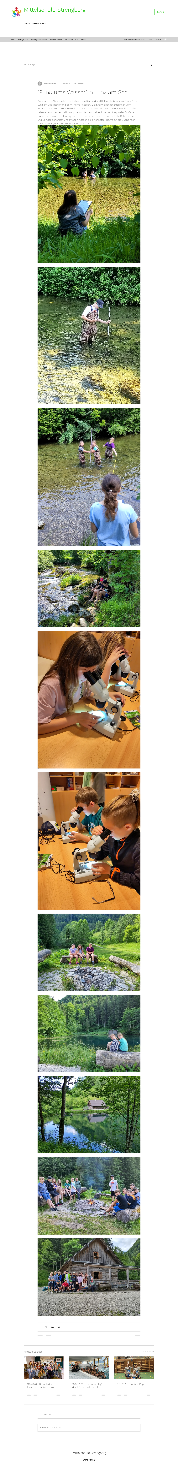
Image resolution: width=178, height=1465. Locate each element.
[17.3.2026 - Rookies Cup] (134, 1367)
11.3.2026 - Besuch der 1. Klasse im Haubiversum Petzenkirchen (40, 1385)
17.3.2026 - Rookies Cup (130, 1384)
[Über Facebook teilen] (39, 1327)
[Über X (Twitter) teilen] (45, 1327)
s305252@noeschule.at (134, 39)
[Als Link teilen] (59, 1327)
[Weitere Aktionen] (138, 83)
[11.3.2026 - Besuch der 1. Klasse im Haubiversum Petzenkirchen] (44, 1367)
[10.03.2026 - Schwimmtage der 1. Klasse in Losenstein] (89, 1367)
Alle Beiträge (29, 64)
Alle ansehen (148, 1351)
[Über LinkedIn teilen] (52, 1327)
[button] (150, 64)
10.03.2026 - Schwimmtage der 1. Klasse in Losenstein (87, 1385)
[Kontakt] (160, 12)
